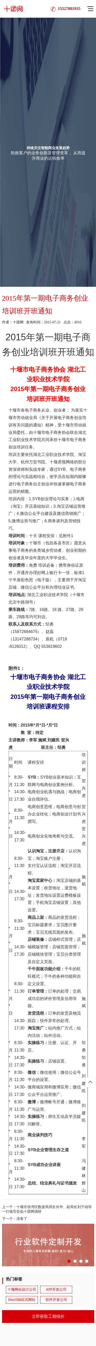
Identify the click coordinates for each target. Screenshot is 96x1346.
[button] (69, 1261)
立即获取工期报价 (48, 1316)
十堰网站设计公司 (21, 1289)
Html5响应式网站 (21, 1300)
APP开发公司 (56, 1289)
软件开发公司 (56, 1300)
